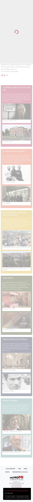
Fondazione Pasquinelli (16, 486)
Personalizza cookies (22, 497)
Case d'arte (8, 278)
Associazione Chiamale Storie (16, 483)
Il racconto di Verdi (8, 141)
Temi (19, 468)
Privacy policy (14, 499)
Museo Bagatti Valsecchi (9, 308)
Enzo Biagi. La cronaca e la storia (11, 452)
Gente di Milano (10, 400)
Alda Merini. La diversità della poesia (12, 431)
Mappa (7, 472)
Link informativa (9, 493)
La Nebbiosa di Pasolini (8, 391)
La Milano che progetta (14, 151)
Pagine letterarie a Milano (15, 339)
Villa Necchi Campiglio (8, 329)
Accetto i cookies (10, 497)
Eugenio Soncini (7, 203)
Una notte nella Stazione (9, 370)
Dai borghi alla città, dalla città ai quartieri (15, 213)
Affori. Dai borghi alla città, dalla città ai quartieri (16, 247)
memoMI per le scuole (20, 472)
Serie (25, 468)
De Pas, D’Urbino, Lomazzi (9, 182)
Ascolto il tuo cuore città (9, 120)
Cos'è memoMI (10, 468)
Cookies (21, 499)
